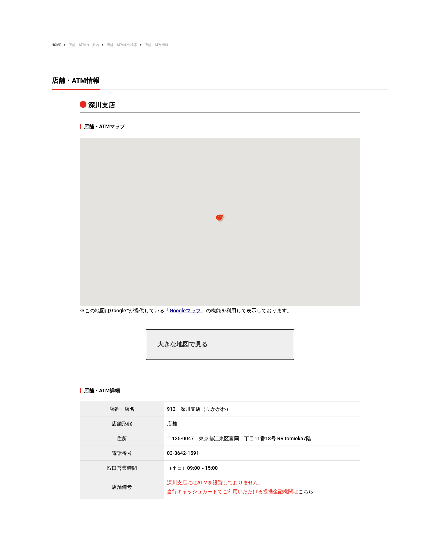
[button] (220, 218)
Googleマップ (185, 310)
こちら (305, 491)
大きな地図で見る (182, 344)
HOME (56, 45)
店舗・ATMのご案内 (83, 45)
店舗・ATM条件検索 (122, 45)
